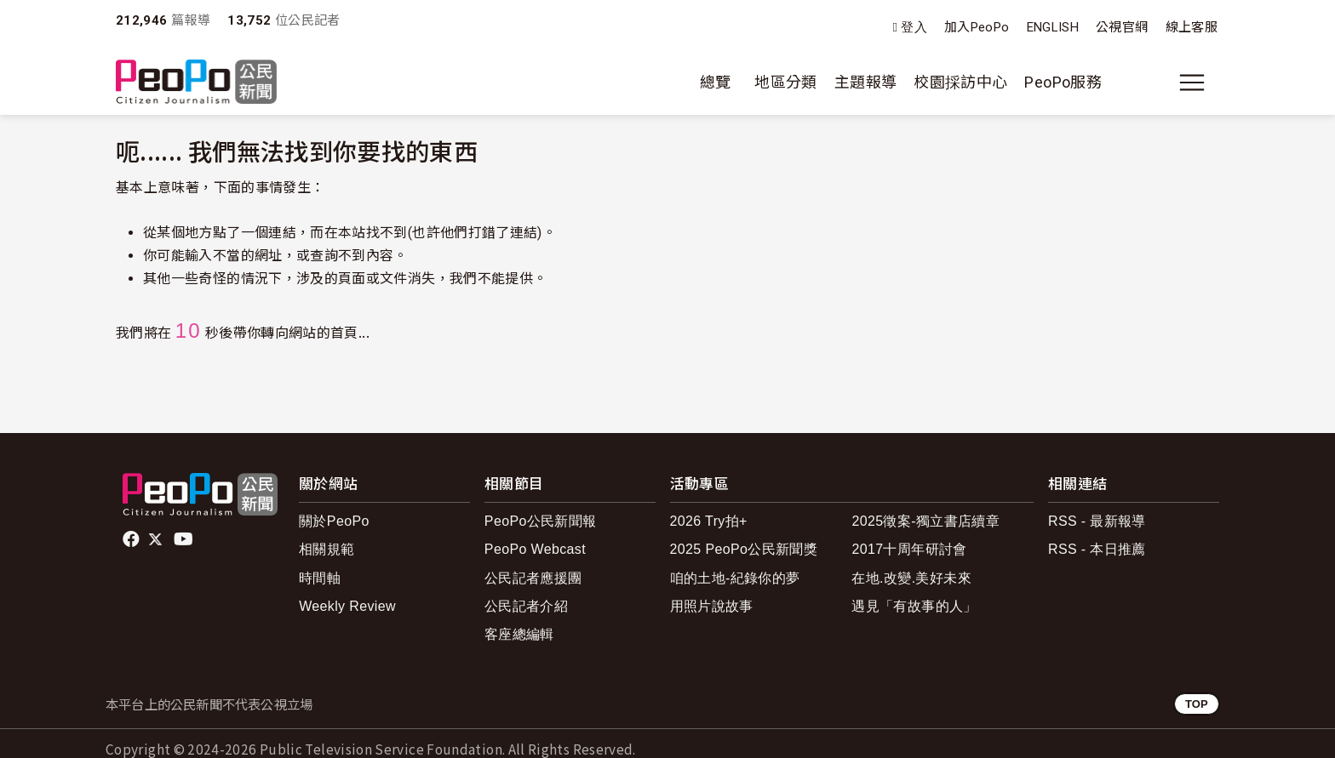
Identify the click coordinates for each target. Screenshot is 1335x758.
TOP (1196, 704)
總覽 (715, 82)
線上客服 (1192, 27)
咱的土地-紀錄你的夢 (735, 578)
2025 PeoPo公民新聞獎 (743, 549)
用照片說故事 (711, 606)
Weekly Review (347, 606)
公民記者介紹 (526, 606)
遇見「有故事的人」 (914, 606)
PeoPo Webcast (535, 549)
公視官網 (1122, 27)
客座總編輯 (519, 634)
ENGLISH (1053, 27)
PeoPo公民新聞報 (540, 521)
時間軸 (320, 578)
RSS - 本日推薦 (1097, 549)
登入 (914, 27)
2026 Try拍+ (709, 521)
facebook (132, 539)
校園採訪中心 (960, 82)
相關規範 (326, 549)
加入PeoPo (977, 27)
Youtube (185, 539)
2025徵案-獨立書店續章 (925, 521)
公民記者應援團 (533, 578)
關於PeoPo (334, 521)
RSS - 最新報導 (1097, 521)
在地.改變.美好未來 (911, 578)
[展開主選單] (1192, 83)
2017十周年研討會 (908, 549)
